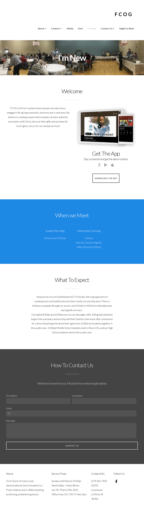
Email (8, 408)
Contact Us (108, 28)
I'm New (92, 28)
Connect (56, 28)
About (42, 28)
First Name (11, 395)
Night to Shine (126, 28)
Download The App (106, 178)
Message (10, 420)
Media (70, 28)
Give (80, 28)
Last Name (77, 395)
